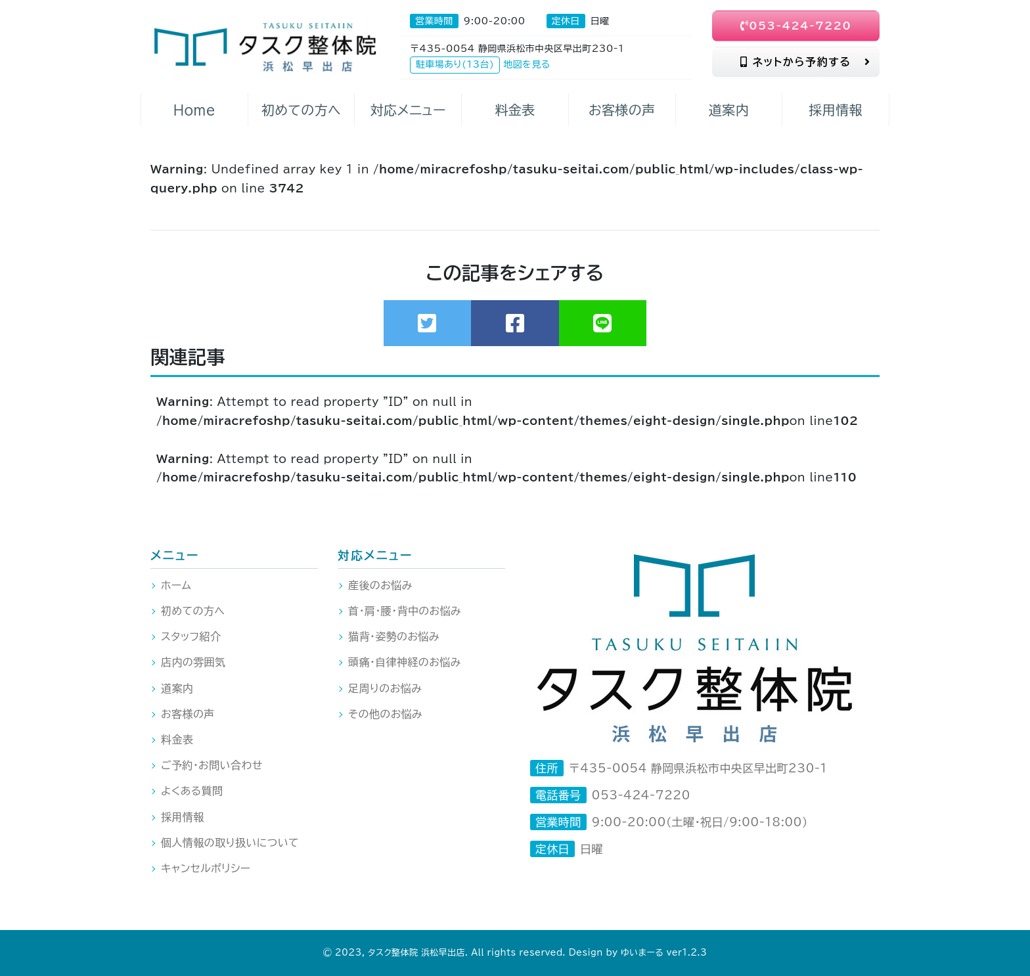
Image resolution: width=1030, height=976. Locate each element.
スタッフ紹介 (191, 636)
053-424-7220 (796, 25)
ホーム (176, 585)
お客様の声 (188, 714)
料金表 (177, 739)
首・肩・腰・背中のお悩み (404, 611)
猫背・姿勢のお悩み (393, 636)
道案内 (177, 688)
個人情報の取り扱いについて (230, 842)
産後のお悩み (380, 585)
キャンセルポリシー (206, 868)
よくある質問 (192, 791)
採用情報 (182, 817)
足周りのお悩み (385, 688)
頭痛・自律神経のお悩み (404, 662)
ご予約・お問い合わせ (212, 765)
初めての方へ (193, 611)
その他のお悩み (385, 714)
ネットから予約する (805, 61)
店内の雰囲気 (193, 662)
